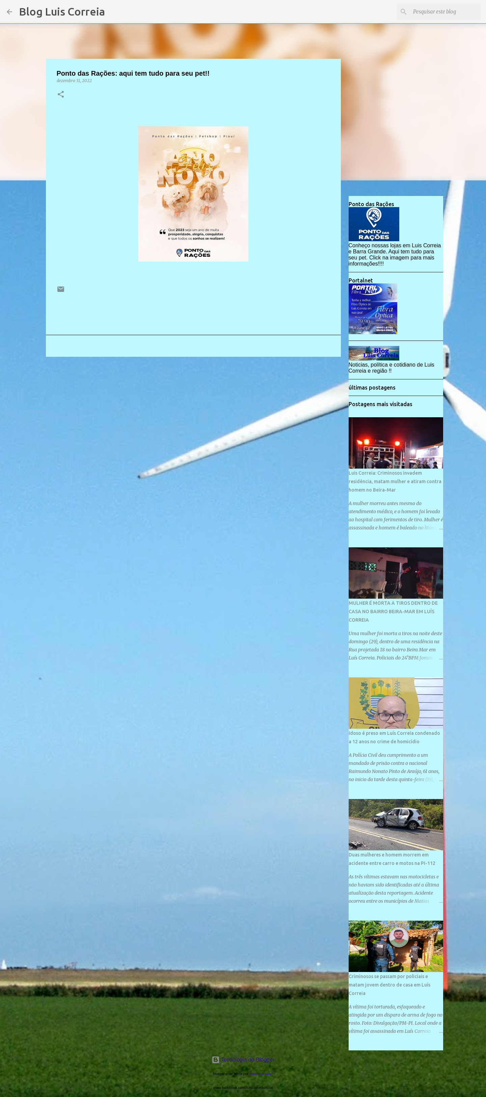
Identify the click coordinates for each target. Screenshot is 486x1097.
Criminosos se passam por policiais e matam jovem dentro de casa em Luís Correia (389, 985)
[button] (61, 94)
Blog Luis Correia (62, 11)
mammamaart (261, 1074)
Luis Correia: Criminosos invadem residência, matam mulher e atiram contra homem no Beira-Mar (395, 481)
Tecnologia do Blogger (243, 1060)
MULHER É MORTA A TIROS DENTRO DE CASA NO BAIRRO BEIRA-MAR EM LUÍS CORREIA (393, 611)
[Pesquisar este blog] (445, 12)
